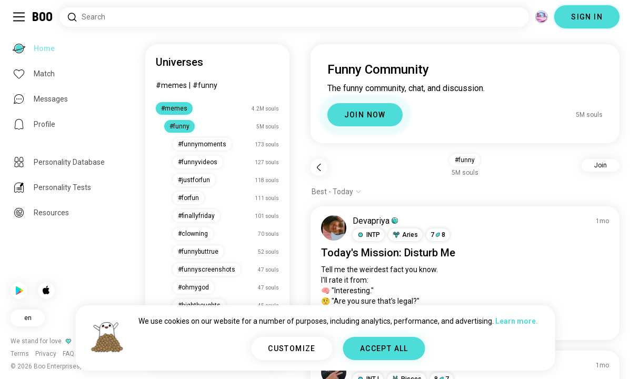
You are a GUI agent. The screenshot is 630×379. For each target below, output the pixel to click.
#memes (171, 85)
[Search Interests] (294, 17)
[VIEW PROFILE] (333, 228)
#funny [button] (465, 160)
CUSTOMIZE (292, 348)
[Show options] (337, 191)
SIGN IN (587, 17)
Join (600, 165)
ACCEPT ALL (384, 348)
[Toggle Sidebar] (19, 16)
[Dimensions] (541, 17)
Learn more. (516, 321)
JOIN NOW (365, 115)
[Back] (319, 167)
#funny (205, 85)
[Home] (43, 16)
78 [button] (438, 234)
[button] (368, 234)
